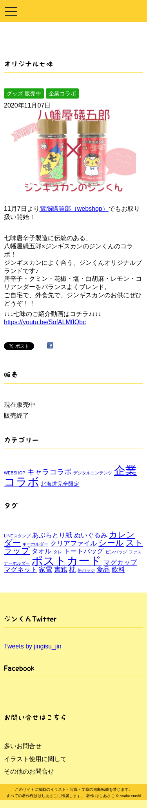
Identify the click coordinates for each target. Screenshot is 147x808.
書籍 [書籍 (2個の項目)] (60, 569)
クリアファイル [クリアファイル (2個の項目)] (73, 543)
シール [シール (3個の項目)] (111, 542)
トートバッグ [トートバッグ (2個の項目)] (83, 551)
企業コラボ (62, 93)
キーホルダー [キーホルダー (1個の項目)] (35, 544)
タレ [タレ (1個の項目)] (57, 551)
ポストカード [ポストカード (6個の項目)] (66, 560)
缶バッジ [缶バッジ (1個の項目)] (86, 570)
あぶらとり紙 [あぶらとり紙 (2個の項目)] (52, 535)
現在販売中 (19, 404)
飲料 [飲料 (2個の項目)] (118, 569)
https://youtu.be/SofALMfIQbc (45, 322)
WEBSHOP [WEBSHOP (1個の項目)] (14, 472)
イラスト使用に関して (35, 759)
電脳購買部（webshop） (74, 208)
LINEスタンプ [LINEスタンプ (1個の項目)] (17, 535)
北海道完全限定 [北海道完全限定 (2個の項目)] (60, 484)
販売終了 (16, 415)
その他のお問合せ (29, 771)
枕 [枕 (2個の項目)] (72, 569)
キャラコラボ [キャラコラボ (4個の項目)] (49, 472)
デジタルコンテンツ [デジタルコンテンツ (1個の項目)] (92, 472)
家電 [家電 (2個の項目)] (45, 569)
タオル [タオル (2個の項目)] (41, 551)
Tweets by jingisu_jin (33, 646)
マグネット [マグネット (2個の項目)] (20, 569)
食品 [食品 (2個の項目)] (103, 569)
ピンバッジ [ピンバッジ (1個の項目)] (116, 551)
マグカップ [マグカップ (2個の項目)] (120, 562)
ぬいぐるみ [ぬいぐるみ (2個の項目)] (90, 535)
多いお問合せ (23, 746)
